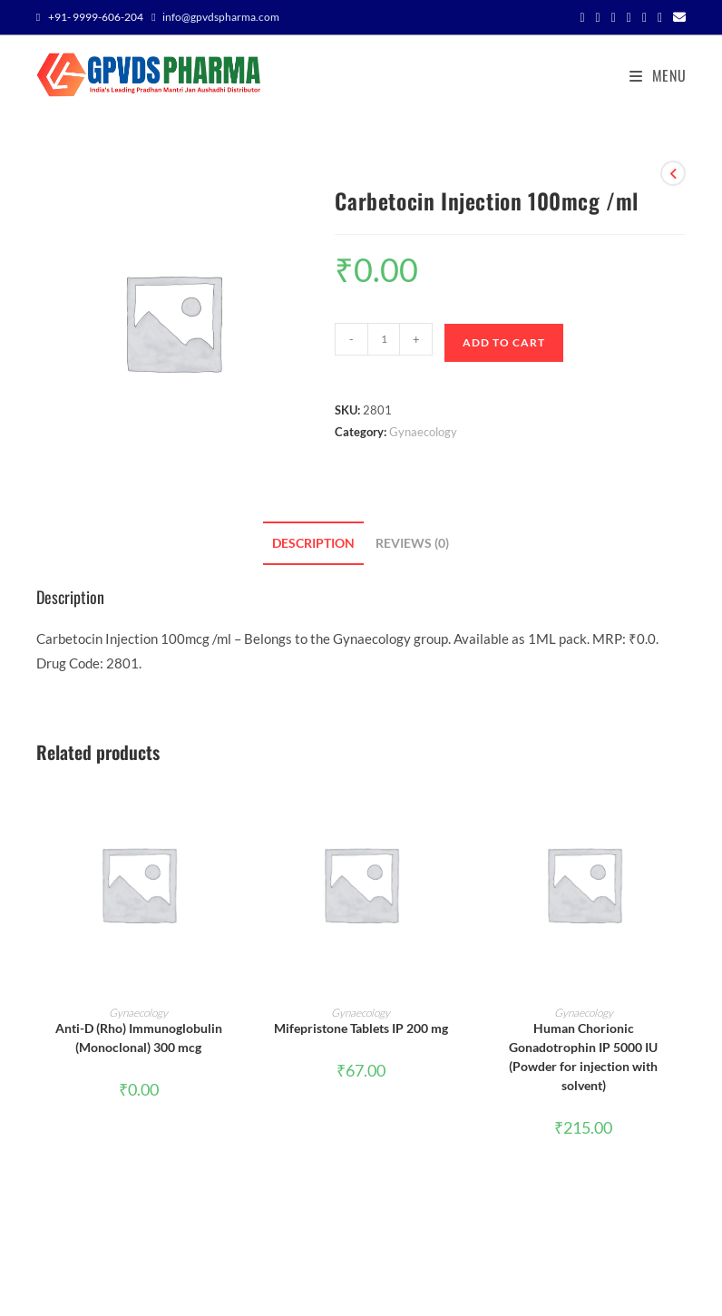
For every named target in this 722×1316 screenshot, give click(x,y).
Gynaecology (423, 431)
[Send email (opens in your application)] (677, 17)
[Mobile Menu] (651, 75)
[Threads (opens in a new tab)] (613, 17)
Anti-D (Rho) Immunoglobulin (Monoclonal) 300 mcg (138, 1037)
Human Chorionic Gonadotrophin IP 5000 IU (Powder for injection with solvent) (583, 1056)
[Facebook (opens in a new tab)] (598, 17)
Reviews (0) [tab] (412, 543)
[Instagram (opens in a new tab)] (644, 17)
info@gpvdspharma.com (220, 17)
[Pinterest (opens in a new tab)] (629, 17)
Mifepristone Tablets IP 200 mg (361, 1028)
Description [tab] (313, 543)
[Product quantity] (383, 339)
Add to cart (504, 342)
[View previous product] (673, 173)
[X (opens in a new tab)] (582, 17)
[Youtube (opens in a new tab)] (660, 17)
